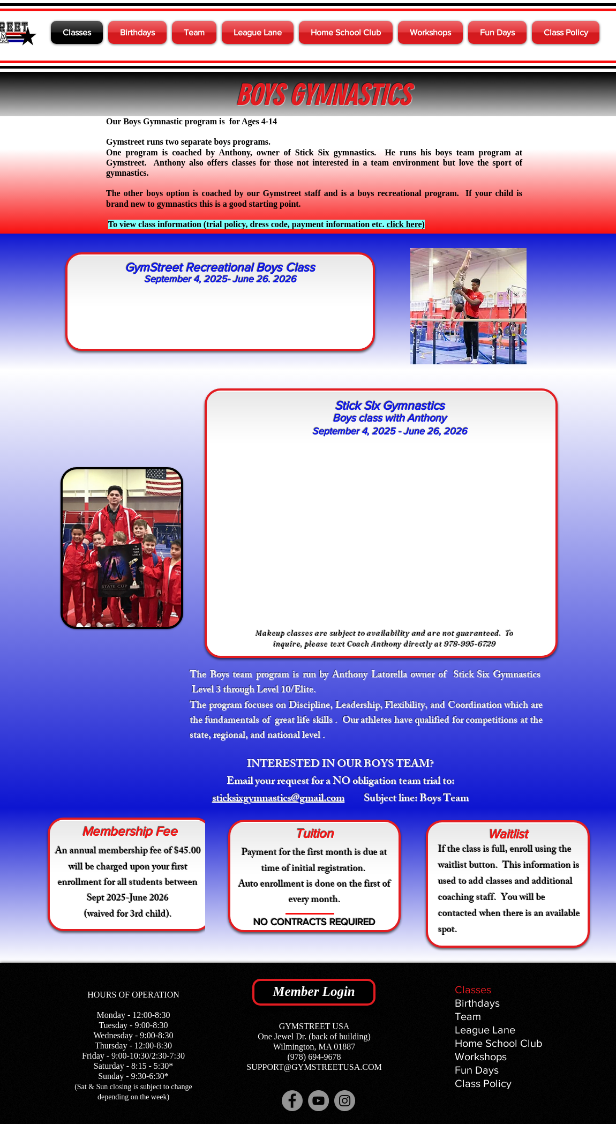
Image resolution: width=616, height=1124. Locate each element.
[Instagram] (344, 1100)
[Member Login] (313, 992)
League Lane (485, 1030)
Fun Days (477, 1070)
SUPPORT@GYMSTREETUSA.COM (313, 1066)
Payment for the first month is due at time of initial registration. (314, 861)
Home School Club (499, 1043)
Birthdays (477, 1003)
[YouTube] (318, 1100)
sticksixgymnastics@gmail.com (278, 799)
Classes (473, 989)
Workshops (481, 1056)
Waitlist (508, 834)
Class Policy (483, 1083)
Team (468, 1016)
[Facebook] (292, 1100)
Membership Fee (129, 831)
